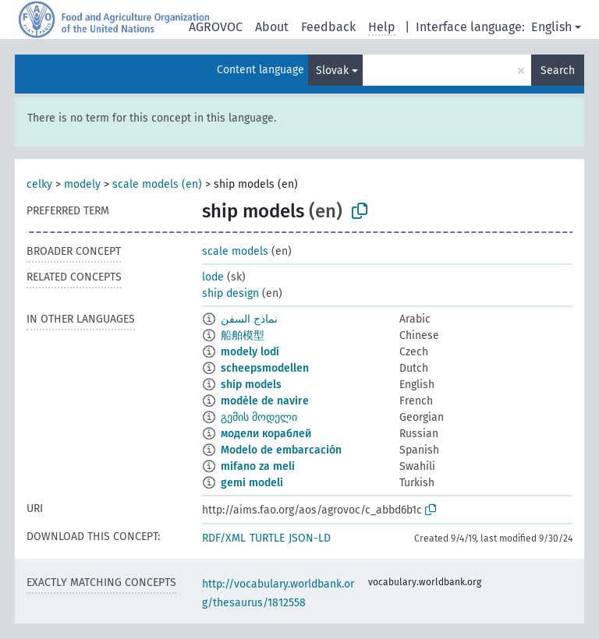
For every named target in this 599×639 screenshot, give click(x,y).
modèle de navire (265, 401)
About (272, 26)
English (551, 26)
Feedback (328, 26)
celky (39, 184)
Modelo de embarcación (281, 450)
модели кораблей (266, 433)
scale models (235, 251)
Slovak (332, 70)
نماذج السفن (249, 319)
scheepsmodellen (265, 368)
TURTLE (267, 538)
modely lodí (250, 351)
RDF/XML (224, 538)
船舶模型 (242, 335)
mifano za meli (258, 466)
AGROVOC (216, 26)
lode (213, 277)
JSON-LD (310, 538)
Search (558, 70)
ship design (230, 293)
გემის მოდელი (259, 417)
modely (82, 184)
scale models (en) (157, 184)
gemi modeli (252, 482)
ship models (251, 384)
